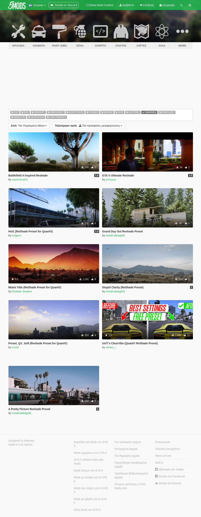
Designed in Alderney (21, 440)
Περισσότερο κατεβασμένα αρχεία (130, 464)
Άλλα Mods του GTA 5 (87, 509)
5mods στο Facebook (170, 476)
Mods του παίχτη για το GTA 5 (91, 490)
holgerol (16, 235)
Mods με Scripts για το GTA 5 (90, 479)
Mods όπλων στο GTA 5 (88, 470)
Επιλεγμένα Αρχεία (125, 448)
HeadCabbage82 (115, 235)
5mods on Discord (168, 483)
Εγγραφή (166, 5)
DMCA (159, 462)
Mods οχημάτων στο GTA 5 (90, 452)
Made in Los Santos (20, 444)
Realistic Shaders (22, 291)
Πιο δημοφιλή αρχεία (127, 455)
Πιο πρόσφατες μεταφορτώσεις (88, 125)
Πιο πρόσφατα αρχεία (127, 442)
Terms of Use (163, 455)
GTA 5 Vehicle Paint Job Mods (88, 461)
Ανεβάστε (126, 5)
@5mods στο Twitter (169, 469)
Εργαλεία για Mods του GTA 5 (91, 444)
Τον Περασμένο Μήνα (29, 125)
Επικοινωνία (162, 442)
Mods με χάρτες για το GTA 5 (90, 500)
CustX (15, 347)
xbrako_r (111, 347)
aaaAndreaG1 (20, 179)
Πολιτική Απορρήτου (167, 448)
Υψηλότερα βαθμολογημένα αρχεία (131, 475)
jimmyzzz (111, 179)
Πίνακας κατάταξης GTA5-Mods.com (130, 486)
